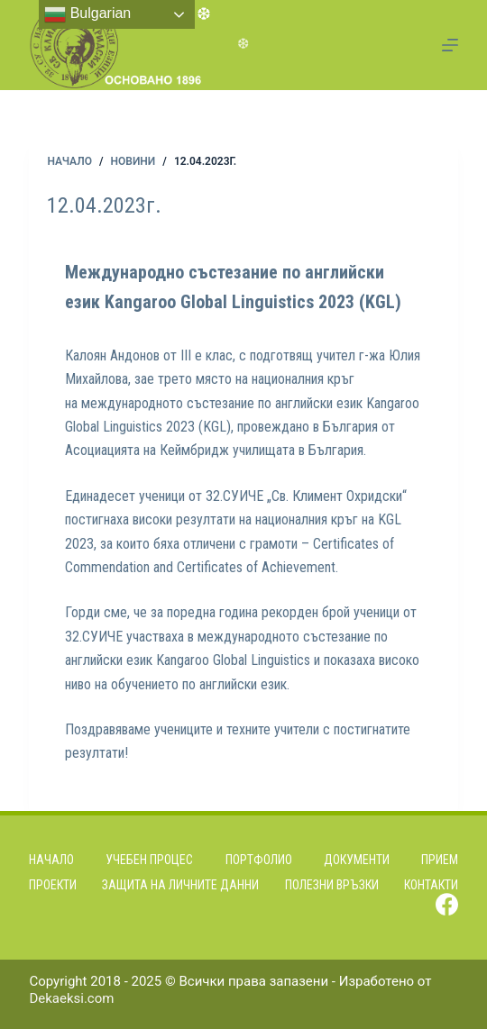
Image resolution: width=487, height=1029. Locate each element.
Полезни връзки (332, 885)
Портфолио (258, 859)
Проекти (53, 885)
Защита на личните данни (180, 885)
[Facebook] (447, 904)
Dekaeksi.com (71, 998)
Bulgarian (87, 14)
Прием (439, 859)
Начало (51, 859)
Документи (357, 859)
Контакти (431, 885)
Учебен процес (149, 859)
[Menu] (450, 45)
